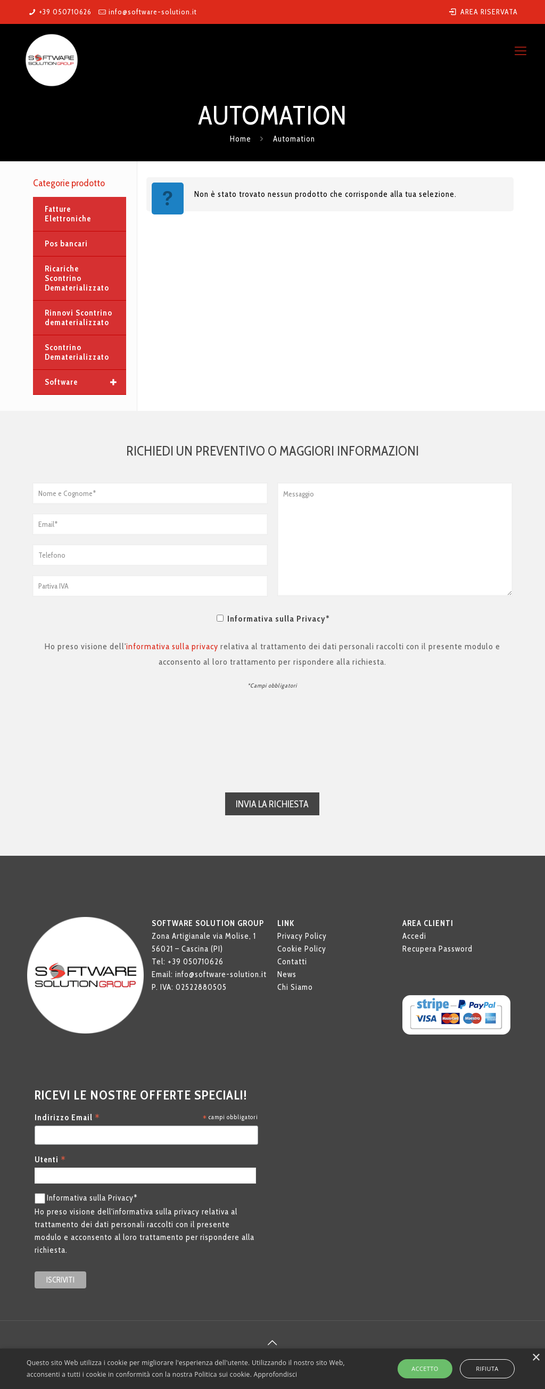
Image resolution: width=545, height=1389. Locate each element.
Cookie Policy (301, 950)
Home (240, 139)
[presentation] (272, 738)
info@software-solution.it (153, 11)
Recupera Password (437, 950)
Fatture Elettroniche (68, 214)
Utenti (50, 1160)
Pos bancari (66, 244)
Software (85, 382)
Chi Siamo (295, 988)
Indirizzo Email (67, 1118)
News (286, 975)
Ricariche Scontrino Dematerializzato (77, 278)
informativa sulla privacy (172, 646)
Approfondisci (276, 1374)
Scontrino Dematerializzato (77, 352)
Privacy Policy (302, 937)
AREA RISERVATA (483, 11)
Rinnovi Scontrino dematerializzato (78, 317)
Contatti (292, 963)
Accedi (414, 937)
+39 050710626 (65, 11)
